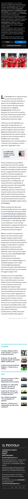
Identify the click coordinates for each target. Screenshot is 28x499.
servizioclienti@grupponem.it (11, 483)
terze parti (24, 13)
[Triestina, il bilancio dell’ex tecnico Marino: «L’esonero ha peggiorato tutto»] (10, 352)
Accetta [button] (20, 42)
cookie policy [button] (23, 12)
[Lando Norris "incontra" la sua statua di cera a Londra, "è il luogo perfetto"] (10, 392)
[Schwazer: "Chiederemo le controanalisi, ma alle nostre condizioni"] (10, 405)
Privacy (4, 453)
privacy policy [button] (12, 6)
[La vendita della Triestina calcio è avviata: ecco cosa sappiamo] (10, 154)
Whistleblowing (7, 455)
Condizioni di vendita (9, 450)
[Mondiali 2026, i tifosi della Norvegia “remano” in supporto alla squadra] (10, 386)
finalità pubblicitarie (5, 22)
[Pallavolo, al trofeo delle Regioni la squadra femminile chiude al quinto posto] (10, 359)
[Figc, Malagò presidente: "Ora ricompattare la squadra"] (10, 399)
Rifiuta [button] (7, 42)
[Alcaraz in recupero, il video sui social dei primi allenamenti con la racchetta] (10, 380)
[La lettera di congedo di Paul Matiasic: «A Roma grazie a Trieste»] (10, 367)
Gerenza (5, 452)
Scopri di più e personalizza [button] (14, 45)
